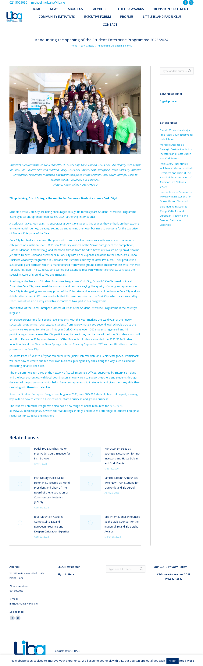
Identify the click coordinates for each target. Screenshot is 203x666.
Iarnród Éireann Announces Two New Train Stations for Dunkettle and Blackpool (122, 482)
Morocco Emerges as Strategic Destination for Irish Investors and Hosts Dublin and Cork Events (123, 456)
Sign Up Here (168, 101)
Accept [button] (172, 660)
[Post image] (19, 454)
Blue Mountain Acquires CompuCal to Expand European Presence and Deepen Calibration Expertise (51, 524)
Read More (186, 660)
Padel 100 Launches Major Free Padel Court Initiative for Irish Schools (52, 453)
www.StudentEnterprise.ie (28, 411)
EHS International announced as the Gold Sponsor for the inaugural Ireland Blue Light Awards (122, 524)
